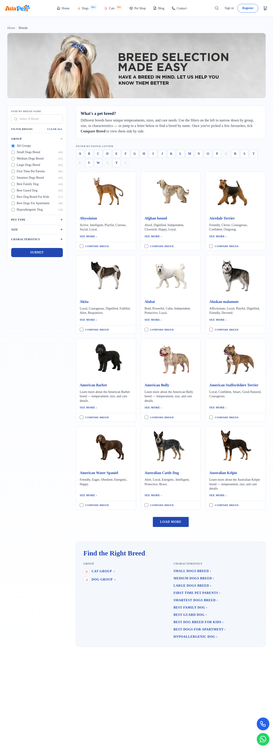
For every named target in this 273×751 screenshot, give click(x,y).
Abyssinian (88, 218)
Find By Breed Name (26, 111)
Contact (179, 8)
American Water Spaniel (99, 473)
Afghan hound (156, 218)
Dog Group (99, 579)
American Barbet (93, 385)
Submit (37, 252)
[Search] (217, 8)
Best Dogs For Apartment (200, 629)
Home (63, 8)
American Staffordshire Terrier (233, 385)
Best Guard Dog (190, 615)
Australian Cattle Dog (162, 473)
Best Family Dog (190, 607)
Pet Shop (137, 8)
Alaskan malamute (224, 302)
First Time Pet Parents (197, 593)
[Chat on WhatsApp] (263, 739)
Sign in (229, 8)
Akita (84, 302)
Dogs (87, 7)
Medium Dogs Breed (194, 578)
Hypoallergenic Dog (195, 636)
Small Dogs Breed (192, 571)
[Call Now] (263, 723)
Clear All (55, 129)
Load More (171, 522)
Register (248, 8)
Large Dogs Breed (192, 585)
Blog (158, 8)
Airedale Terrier (222, 218)
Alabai (150, 302)
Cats (113, 7)
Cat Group (99, 571)
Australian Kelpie (223, 473)
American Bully (157, 385)
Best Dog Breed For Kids (199, 622)
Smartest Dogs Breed (196, 600)
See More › (88, 236)
